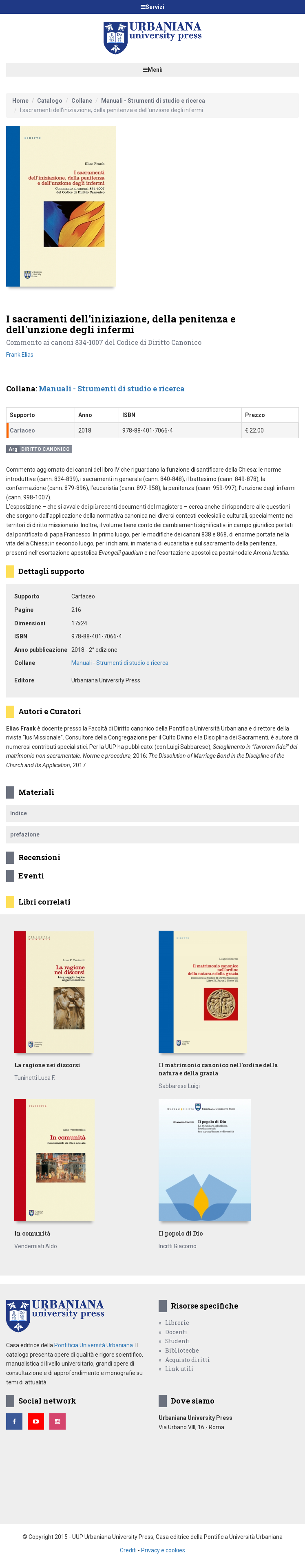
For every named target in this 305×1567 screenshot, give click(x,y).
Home (20, 100)
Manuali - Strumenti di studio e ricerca (153, 100)
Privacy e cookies (163, 1550)
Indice (18, 813)
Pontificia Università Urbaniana (93, 1345)
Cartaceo (22, 430)
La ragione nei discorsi (47, 1065)
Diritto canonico (45, 449)
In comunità (32, 1233)
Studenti (177, 1341)
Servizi (152, 7)
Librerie (177, 1322)
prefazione (25, 834)
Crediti (128, 1550)
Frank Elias (19, 354)
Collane (81, 100)
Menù (153, 69)
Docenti (176, 1332)
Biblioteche (182, 1350)
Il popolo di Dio (181, 1233)
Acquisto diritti (187, 1360)
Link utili (179, 1369)
